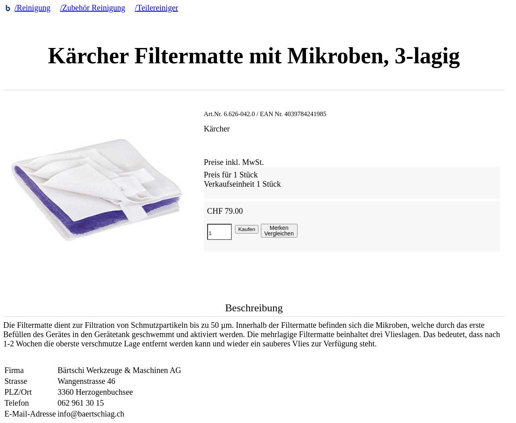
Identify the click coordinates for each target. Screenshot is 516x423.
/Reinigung (32, 7)
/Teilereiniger (156, 7)
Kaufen (246, 229)
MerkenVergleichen (279, 231)
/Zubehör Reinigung (92, 7)
